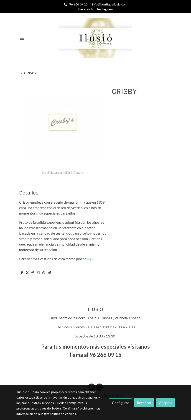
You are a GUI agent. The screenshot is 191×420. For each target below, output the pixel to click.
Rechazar (144, 402)
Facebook (86, 9)
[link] (95, 38)
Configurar (120, 402)
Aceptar (165, 402)
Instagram (105, 9)
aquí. (90, 259)
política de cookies (63, 414)
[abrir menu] (21, 38)
